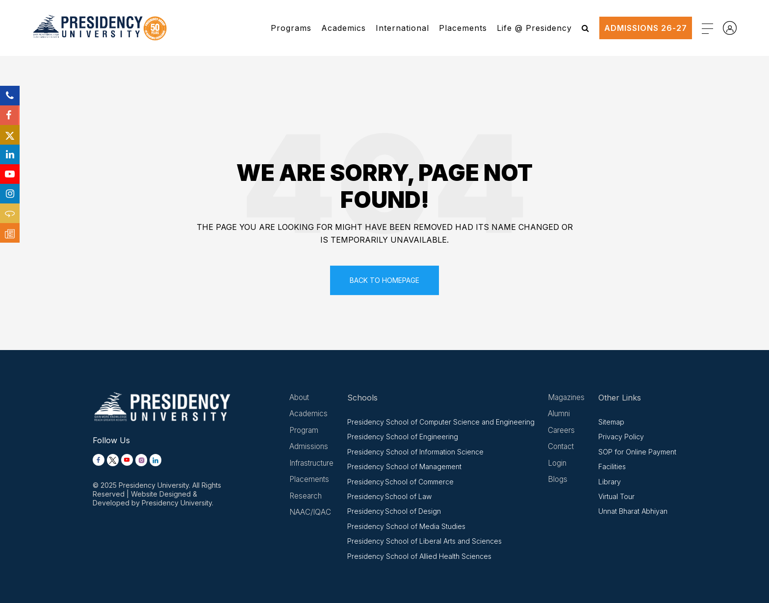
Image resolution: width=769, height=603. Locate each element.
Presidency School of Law (391, 496)
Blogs (558, 481)
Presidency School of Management (406, 466)
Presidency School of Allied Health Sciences (421, 556)
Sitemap (611, 422)
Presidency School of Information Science (417, 452)
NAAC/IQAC (310, 514)
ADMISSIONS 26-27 (645, 28)
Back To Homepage (384, 280)
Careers (562, 431)
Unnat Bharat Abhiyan (632, 511)
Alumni (559, 414)
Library (609, 481)
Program (304, 431)
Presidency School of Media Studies (408, 526)
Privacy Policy (621, 436)
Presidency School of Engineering (404, 436)
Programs (291, 28)
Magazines (567, 397)
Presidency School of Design (396, 511)
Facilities (612, 466)
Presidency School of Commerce (402, 481)
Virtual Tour (616, 496)
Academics (343, 28)
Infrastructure (313, 464)
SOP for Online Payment (637, 452)
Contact (562, 447)
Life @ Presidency (534, 28)
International (402, 28)
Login (558, 464)
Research (306, 497)
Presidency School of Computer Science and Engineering (443, 422)
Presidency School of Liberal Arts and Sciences (426, 541)
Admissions (309, 447)
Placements (463, 28)
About (299, 397)
